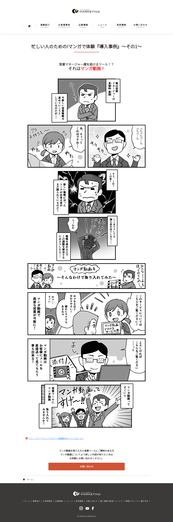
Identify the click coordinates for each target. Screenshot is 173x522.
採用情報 (79, 501)
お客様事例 (47, 501)
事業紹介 (36, 501)
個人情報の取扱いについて (111, 501)
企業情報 (59, 501)
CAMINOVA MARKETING (86, 11)
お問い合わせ (91, 501)
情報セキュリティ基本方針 (137, 501)
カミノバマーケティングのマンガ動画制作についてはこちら (56, 438)
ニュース (69, 501)
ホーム (30, 479)
